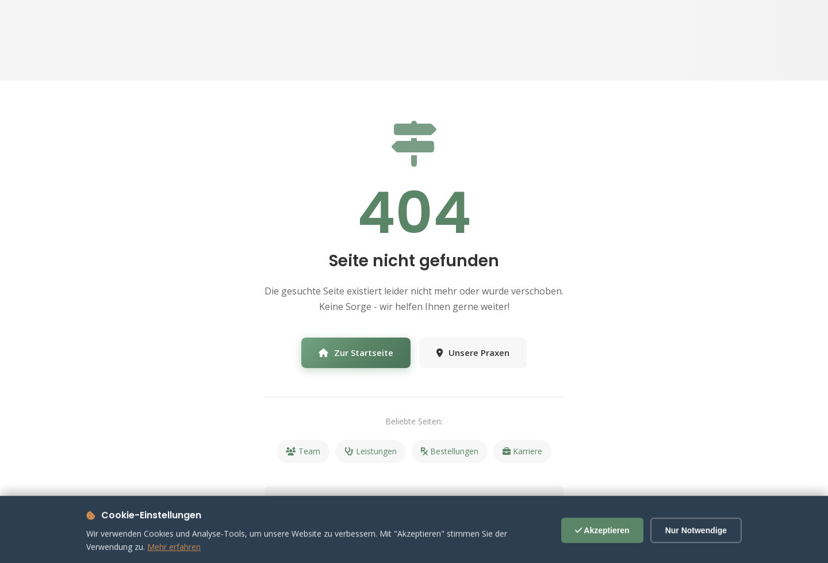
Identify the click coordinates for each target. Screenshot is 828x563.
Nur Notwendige (696, 539)
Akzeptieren (602, 539)
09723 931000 (492, 504)
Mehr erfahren (174, 555)
